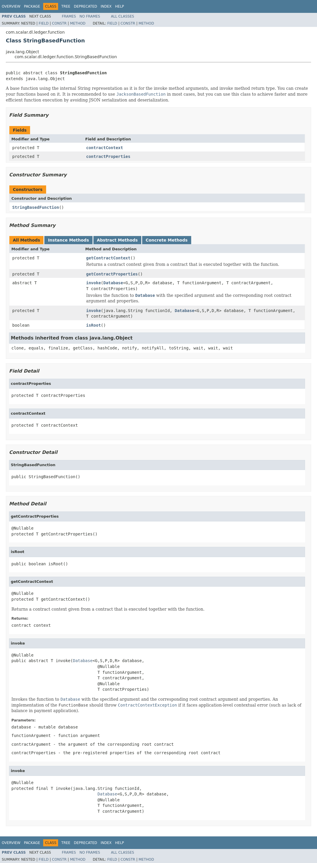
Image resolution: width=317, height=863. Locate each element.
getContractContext (108, 258)
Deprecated (85, 6)
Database (113, 282)
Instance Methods (68, 240)
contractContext (104, 147)
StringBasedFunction (35, 207)
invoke (93, 282)
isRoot (93, 325)
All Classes (122, 16)
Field (43, 23)
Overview (11, 6)
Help (119, 6)
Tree (65, 6)
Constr (59, 23)
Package (32, 6)
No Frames (89, 16)
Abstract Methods (117, 240)
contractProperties (108, 156)
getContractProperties (112, 274)
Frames (69, 16)
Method (78, 23)
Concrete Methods (167, 240)
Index (106, 6)
